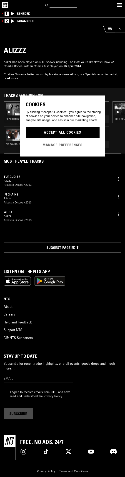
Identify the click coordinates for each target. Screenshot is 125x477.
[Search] (47, 5)
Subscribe (18, 413)
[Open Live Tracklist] (109, 28)
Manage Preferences (62, 144)
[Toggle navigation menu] (119, 5)
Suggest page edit (62, 247)
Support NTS (13, 330)
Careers (9, 314)
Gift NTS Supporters (18, 337)
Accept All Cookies (62, 132)
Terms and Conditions (73, 471)
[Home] (5, 5)
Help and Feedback (18, 322)
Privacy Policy (53, 396)
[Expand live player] (120, 28)
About (8, 306)
